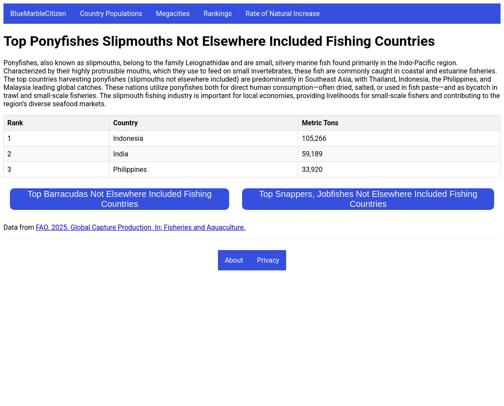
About (234, 260)
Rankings (218, 14)
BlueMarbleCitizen (38, 14)
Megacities (173, 14)
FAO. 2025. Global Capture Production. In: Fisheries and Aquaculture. (141, 227)
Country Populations (111, 14)
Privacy (268, 260)
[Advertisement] (252, 342)
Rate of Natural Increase (283, 14)
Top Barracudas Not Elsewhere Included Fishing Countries (120, 199)
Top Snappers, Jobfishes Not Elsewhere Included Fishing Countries (368, 199)
